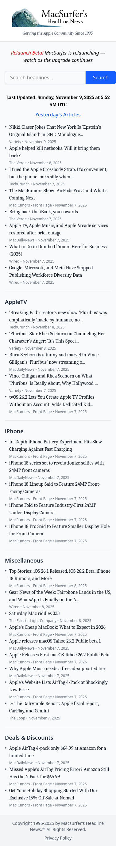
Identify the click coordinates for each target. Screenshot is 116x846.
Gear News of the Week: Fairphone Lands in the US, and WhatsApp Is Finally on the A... (60, 596)
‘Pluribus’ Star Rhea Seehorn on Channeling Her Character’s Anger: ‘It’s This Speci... (57, 337)
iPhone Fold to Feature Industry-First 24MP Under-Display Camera (52, 509)
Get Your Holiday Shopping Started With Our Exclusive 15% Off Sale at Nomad (53, 794)
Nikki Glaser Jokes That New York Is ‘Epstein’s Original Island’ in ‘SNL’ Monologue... (55, 130)
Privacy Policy (58, 838)
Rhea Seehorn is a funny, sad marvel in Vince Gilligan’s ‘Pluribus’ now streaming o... (54, 358)
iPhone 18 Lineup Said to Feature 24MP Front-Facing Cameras (55, 487)
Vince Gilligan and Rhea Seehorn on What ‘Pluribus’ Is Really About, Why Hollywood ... (53, 379)
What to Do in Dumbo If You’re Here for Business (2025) (58, 250)
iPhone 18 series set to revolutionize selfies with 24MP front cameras (56, 466)
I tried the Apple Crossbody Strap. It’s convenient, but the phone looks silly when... (58, 173)
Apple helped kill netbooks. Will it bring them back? (54, 152)
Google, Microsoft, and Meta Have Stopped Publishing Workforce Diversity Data (51, 271)
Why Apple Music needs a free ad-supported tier (57, 668)
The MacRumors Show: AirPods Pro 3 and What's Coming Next (58, 194)
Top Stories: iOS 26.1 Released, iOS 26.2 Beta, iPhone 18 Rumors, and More (59, 574)
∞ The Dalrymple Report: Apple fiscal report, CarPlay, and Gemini (54, 707)
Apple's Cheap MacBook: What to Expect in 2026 (57, 627)
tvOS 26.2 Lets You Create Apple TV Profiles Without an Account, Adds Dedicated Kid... (51, 400)
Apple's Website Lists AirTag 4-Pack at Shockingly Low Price (58, 686)
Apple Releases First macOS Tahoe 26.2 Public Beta (59, 655)
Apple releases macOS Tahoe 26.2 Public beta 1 (55, 641)
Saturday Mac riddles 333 (34, 613)
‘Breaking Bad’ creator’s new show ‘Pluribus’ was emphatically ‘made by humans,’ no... (58, 316)
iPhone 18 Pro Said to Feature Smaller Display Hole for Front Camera (59, 530)
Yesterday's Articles (58, 114)
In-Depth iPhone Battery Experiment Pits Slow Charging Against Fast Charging (55, 445)
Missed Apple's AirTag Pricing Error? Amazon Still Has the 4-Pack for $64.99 (59, 773)
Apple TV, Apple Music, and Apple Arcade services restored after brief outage (58, 229)
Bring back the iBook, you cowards (43, 211)
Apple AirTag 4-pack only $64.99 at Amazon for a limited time (57, 751)
